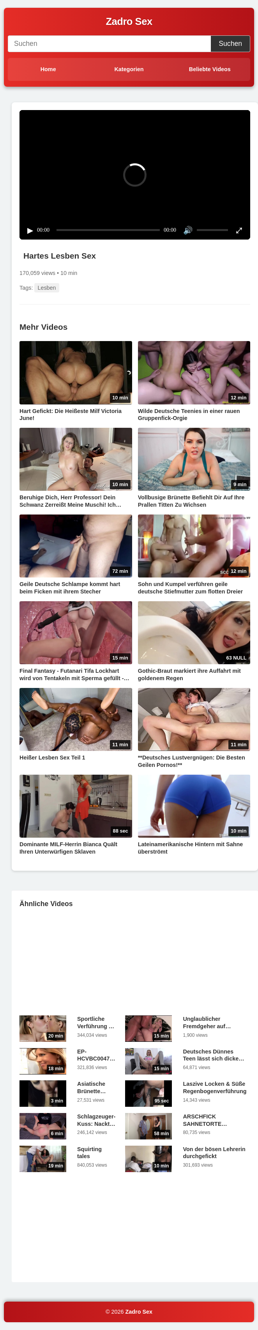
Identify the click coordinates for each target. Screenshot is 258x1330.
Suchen (230, 43)
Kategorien (128, 69)
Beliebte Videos (210, 69)
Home (48, 69)
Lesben (46, 288)
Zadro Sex (139, 1312)
